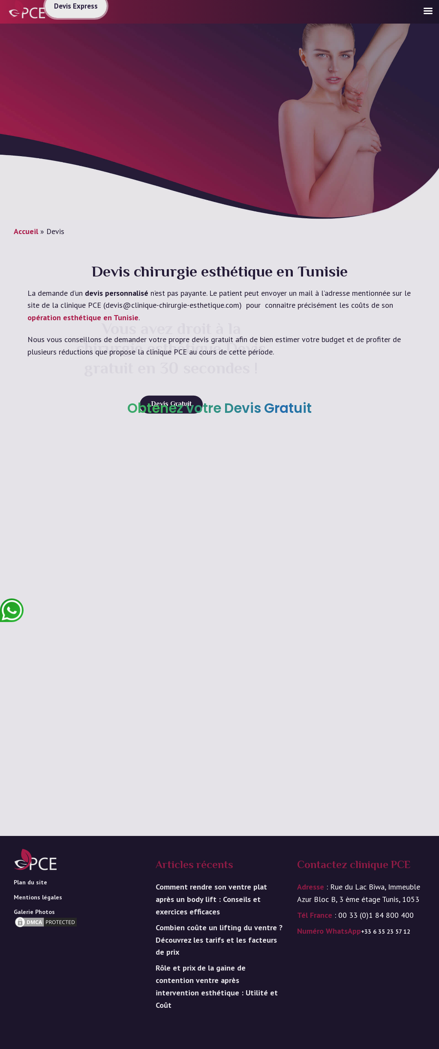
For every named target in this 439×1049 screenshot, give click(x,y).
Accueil (26, 231)
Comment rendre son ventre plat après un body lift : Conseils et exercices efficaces (211, 899)
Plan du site (30, 882)
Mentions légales (38, 897)
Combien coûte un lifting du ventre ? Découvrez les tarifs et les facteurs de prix (219, 940)
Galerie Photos (34, 912)
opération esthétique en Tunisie (82, 317)
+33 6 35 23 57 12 (385, 931)
